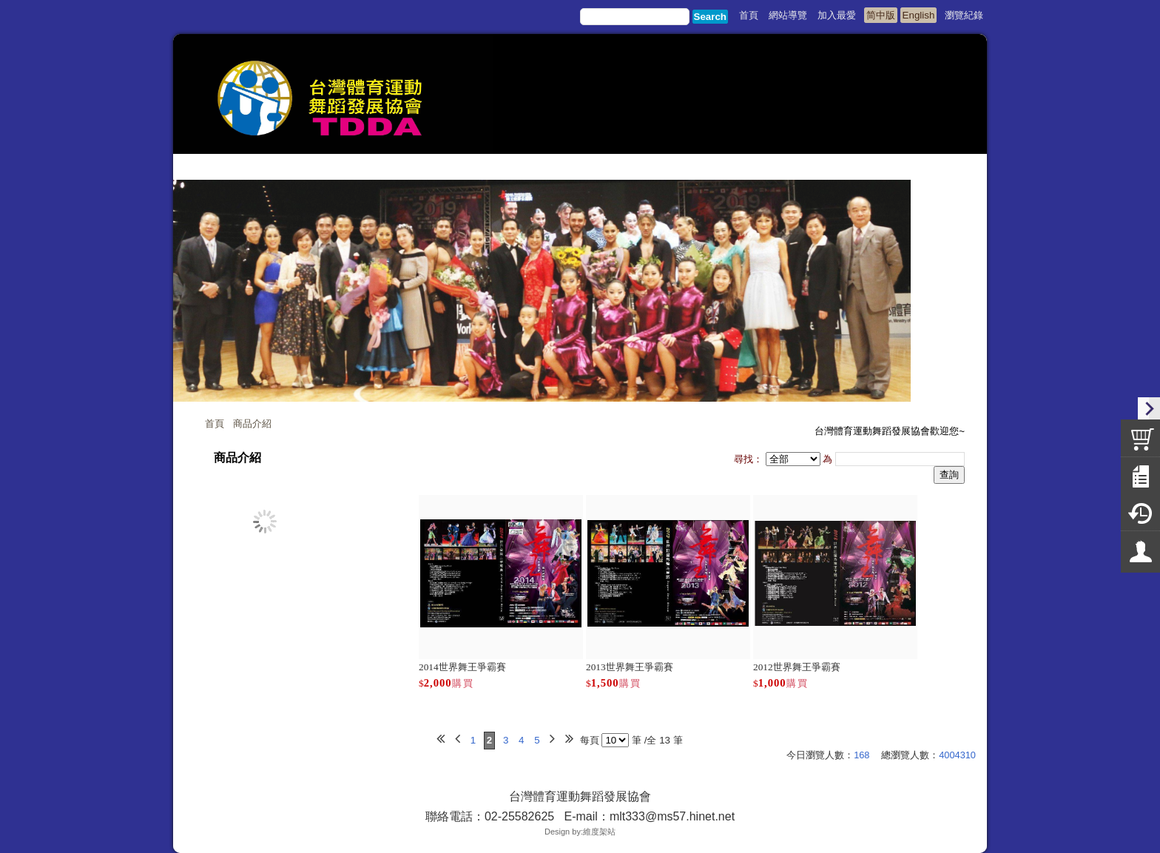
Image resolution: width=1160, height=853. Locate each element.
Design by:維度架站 (580, 831)
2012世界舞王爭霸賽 (796, 666)
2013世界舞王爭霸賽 (629, 666)
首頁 (214, 423)
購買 (463, 683)
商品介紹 (252, 423)
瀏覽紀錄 (964, 15)
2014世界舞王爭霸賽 (462, 666)
